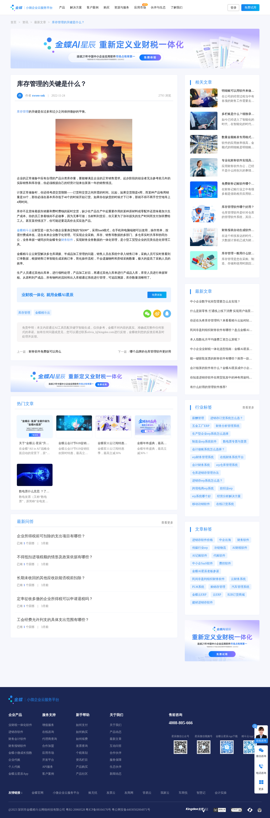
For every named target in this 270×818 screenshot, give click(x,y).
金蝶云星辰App (18, 773)
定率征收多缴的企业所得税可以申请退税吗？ (55, 599)
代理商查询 (49, 738)
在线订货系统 (225, 504)
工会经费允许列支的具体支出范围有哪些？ (53, 620)
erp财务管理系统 (203, 457)
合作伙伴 (116, 752)
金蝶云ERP (199, 594)
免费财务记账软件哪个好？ (236, 184)
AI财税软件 (239, 547)
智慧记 (201, 792)
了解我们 (176, 7)
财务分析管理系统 (227, 425)
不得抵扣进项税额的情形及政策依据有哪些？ (55, 557)
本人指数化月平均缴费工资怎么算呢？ (215, 339)
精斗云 (27, 230)
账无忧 (92, 792)
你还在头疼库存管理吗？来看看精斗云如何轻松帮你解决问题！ (221, 321)
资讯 (25, 22)
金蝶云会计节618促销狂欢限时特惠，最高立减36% (73, 443)
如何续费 (82, 738)
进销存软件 (15, 732)
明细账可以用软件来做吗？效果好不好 (236, 91)
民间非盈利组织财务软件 (208, 579)
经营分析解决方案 (229, 496)
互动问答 (116, 745)
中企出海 (225, 540)
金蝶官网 (37, 792)
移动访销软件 (201, 504)
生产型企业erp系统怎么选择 (210, 433)
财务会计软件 (17, 738)
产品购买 (82, 766)
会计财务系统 (201, 465)
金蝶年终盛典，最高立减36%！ (152, 443)
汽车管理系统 (240, 586)
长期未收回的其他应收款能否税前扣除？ (51, 578)
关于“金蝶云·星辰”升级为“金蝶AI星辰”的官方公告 (34, 443)
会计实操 (221, 792)
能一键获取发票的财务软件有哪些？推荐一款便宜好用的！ (221, 359)
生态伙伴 (116, 766)
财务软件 (67, 239)
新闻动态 (116, 773)
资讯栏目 (82, 759)
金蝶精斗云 (42, 312)
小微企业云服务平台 (66, 792)
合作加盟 (48, 745)
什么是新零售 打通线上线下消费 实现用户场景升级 (222, 311)
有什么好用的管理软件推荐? (208, 387)
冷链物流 (220, 547)
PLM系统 (198, 586)
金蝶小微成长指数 (20, 752)
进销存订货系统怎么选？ (226, 418)
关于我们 (116, 725)
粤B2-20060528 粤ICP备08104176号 (88, 809)
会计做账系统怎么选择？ (208, 449)
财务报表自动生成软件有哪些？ (238, 230)
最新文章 (40, 22)
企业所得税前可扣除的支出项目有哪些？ (51, 536)
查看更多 (167, 522)
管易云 (147, 792)
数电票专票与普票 (235, 441)
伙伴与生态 (158, 7)
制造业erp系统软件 (204, 441)
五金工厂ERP (200, 425)
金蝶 (20, 230)
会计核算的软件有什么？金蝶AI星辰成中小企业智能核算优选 (221, 368)
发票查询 (82, 745)
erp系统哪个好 (201, 496)
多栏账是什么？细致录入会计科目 (238, 114)
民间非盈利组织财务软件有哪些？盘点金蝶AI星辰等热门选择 (221, 330)
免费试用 (250, 7)
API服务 (47, 766)
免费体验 (157, 294)
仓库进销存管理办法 (205, 472)
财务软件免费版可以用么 (45, 351)
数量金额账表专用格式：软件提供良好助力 (238, 137)
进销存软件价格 (202, 540)
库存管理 (23, 111)
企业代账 (14, 759)
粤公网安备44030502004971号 (131, 809)
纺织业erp (226, 488)
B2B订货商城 (236, 594)
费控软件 (225, 563)
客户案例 (93, 7)
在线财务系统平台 (232, 457)
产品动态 (116, 732)
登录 (233, 7)
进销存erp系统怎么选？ (207, 480)
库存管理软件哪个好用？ (238, 206)
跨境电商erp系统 (203, 488)
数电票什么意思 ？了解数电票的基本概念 (34, 492)
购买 (106, 7)
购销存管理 (218, 586)
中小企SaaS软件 (202, 563)
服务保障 (116, 759)
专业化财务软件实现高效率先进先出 (238, 161)
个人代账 (14, 766)
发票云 (111, 792)
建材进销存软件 (202, 602)
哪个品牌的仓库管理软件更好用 (150, 351)
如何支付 (82, 725)
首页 (13, 22)
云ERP (217, 594)
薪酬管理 (198, 418)
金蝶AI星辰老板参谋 (205, 571)
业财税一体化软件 (20, 725)
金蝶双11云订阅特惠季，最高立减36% (111, 443)
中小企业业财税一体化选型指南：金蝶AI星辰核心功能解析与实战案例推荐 (221, 349)
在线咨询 (48, 732)
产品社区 (82, 773)
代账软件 (219, 555)
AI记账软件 (199, 555)
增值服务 (48, 725)
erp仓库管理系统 (227, 465)
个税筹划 (82, 752)
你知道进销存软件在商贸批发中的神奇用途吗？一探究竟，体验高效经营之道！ (221, 378)
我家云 (165, 792)
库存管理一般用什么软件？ (236, 254)
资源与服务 (121, 7)
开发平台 (48, 759)
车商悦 (183, 792)
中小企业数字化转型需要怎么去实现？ (215, 301)
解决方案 (76, 7)
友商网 (128, 792)
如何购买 (82, 732)
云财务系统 (238, 579)
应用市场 (140, 7)
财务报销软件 (17, 745)
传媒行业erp (200, 547)
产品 (62, 7)
